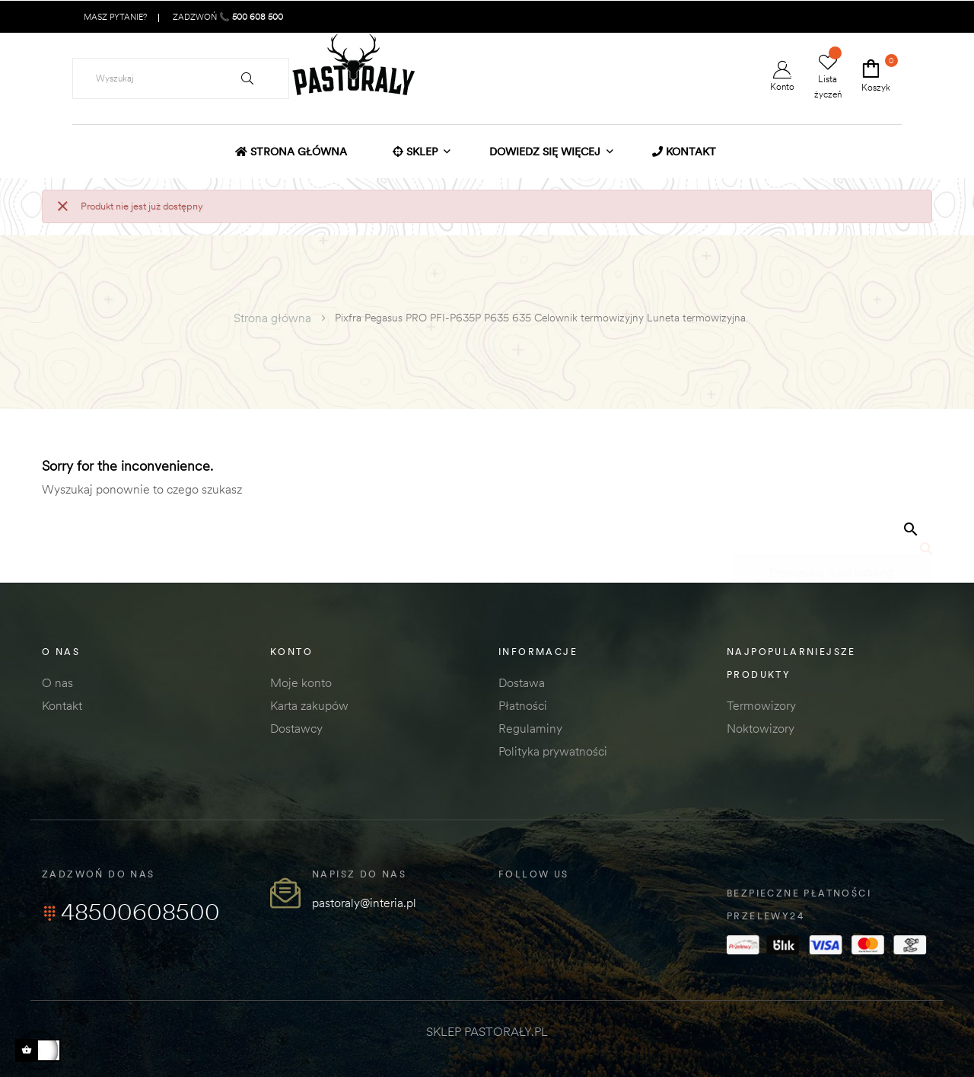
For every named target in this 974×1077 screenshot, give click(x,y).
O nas (57, 682)
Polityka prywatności (552, 751)
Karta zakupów (309, 705)
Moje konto (301, 682)
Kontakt (62, 705)
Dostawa (521, 682)
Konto (782, 76)
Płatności (522, 705)
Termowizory (761, 705)
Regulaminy (530, 728)
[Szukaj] (831, 565)
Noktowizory (760, 728)
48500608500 (131, 911)
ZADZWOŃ (226, 16)
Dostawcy (296, 728)
